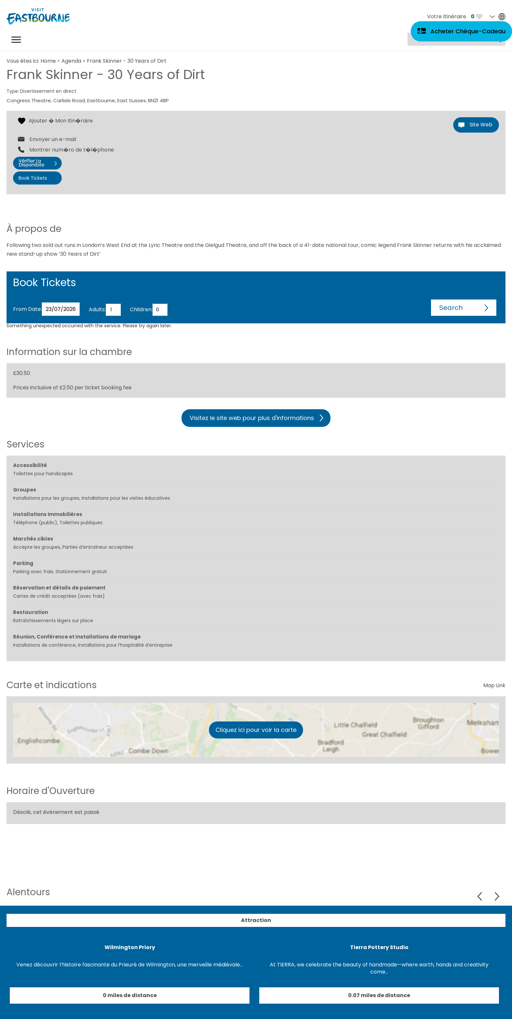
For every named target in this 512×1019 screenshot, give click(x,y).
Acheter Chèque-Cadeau (467, 31)
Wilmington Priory (129, 947)
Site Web (481, 124)
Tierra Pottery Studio (379, 947)
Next (496, 896)
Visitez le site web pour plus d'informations (252, 418)
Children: (141, 309)
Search (451, 307)
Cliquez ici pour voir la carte (256, 730)
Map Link (494, 685)
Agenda (71, 61)
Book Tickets (33, 178)
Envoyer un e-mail (52, 139)
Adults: (97, 309)
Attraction (256, 920)
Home (48, 61)
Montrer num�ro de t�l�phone (71, 150)
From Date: (27, 309)
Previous (480, 896)
